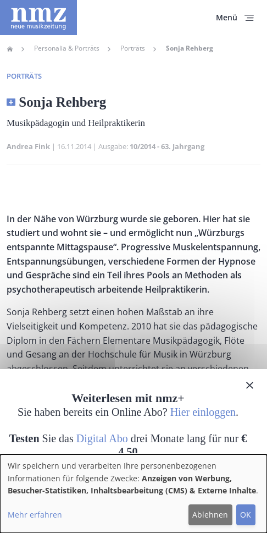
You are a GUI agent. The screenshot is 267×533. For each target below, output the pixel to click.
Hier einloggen (203, 412)
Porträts (132, 48)
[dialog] (133, 493)
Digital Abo (102, 438)
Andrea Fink (28, 146)
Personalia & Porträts (66, 48)
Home (10, 49)
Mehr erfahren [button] (35, 514)
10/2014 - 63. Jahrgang (167, 146)
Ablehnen (210, 514)
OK (245, 514)
